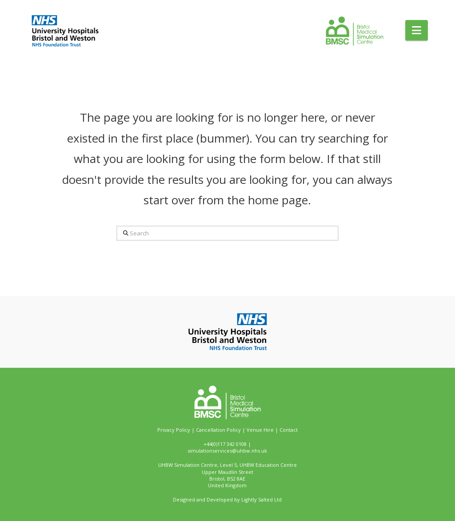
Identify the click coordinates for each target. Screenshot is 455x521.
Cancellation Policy (218, 429)
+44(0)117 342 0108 (225, 444)
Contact (288, 429)
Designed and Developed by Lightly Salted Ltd (227, 499)
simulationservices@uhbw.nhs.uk (227, 450)
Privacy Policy (173, 429)
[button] (416, 30)
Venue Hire (260, 429)
